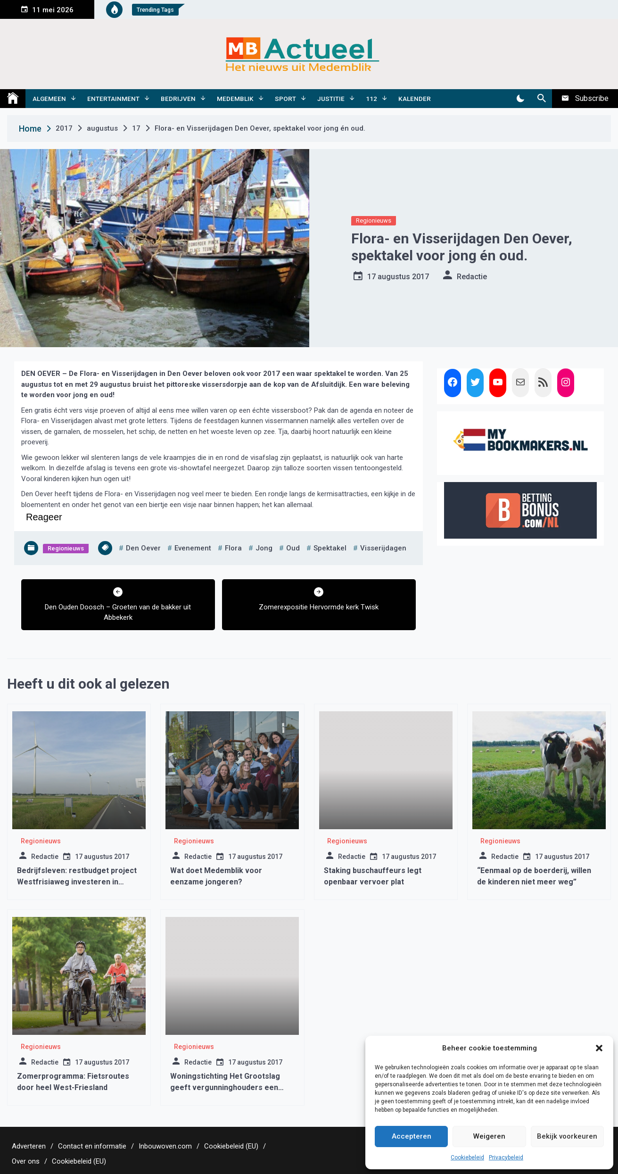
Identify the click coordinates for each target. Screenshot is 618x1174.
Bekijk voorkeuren (567, 1136)
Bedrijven (178, 98)
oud (293, 548)
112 (371, 98)
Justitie (331, 98)
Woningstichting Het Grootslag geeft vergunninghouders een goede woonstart (225, 1087)
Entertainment (113, 98)
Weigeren (489, 1136)
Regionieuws (373, 220)
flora (233, 548)
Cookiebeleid (467, 1157)
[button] (599, 1048)
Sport (285, 98)
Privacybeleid (506, 1157)
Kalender (414, 98)
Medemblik (235, 98)
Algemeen (49, 98)
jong (263, 548)
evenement (192, 548)
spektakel (329, 548)
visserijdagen (383, 548)
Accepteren (411, 1136)
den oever (143, 548)
